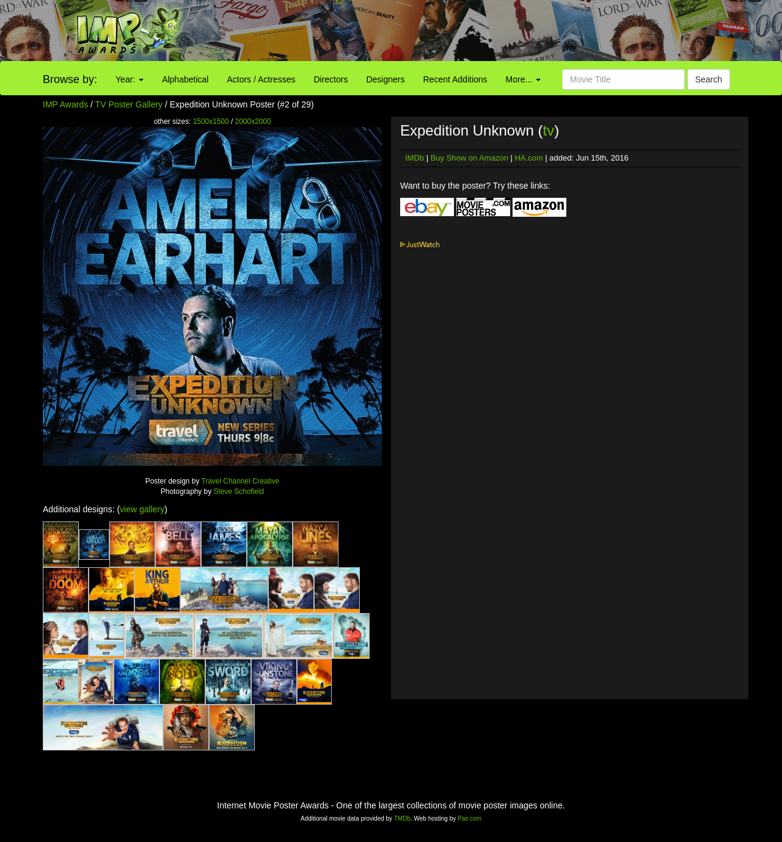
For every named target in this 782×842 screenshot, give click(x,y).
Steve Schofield (238, 491)
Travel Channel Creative (240, 481)
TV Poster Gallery (129, 104)
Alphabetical (185, 79)
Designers (385, 79)
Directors (330, 79)
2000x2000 (253, 121)
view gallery (142, 509)
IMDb (414, 157)
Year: (129, 79)
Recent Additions (455, 79)
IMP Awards (65, 104)
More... (523, 79)
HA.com (528, 157)
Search (708, 79)
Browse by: (70, 79)
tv (548, 130)
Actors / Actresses (261, 79)
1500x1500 (211, 121)
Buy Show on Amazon (469, 157)
